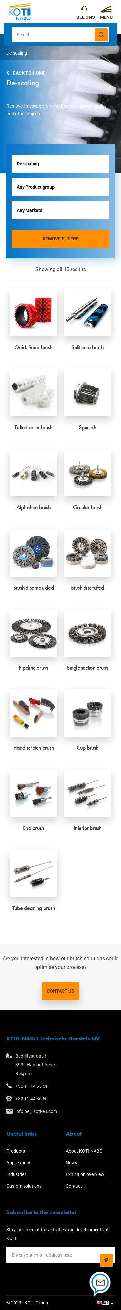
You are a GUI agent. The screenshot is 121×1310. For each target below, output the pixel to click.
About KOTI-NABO (84, 1151)
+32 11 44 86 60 (31, 1098)
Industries (16, 1174)
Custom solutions (24, 1186)
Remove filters (61, 238)
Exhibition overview (85, 1174)
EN (103, 1302)
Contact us (60, 991)
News (71, 1162)
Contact (74, 1186)
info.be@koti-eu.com (36, 1111)
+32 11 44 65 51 (84, 11)
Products (15, 1151)
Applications (18, 1162)
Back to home (29, 72)
